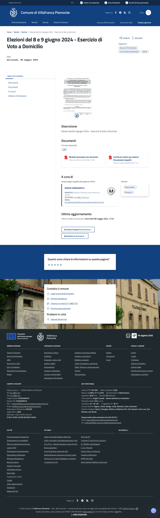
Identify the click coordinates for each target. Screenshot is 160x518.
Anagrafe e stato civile (52, 360)
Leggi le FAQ (11, 447)
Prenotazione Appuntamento (18, 451)
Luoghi (133, 356)
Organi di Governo (13, 352)
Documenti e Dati (13, 363)
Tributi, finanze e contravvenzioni (87, 367)
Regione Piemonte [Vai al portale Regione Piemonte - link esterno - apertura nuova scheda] (15, 2)
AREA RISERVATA (78, 514)
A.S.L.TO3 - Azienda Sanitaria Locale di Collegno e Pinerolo (66, 444)
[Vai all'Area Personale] (137, 2)
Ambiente (47, 356)
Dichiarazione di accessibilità (17, 440)
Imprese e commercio (83, 356)
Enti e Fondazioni (13, 367)
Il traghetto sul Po (51, 462)
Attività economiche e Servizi (142, 370)
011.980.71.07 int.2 (81, 197)
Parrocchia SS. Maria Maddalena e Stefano (60, 458)
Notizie (24, 32)
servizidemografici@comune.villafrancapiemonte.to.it (84, 202)
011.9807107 (15, 392)
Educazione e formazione (53, 378)
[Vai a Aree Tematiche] (112, 2)
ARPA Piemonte (87, 458)
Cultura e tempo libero (52, 374)
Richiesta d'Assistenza (15, 458)
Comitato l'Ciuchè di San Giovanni (93, 440)
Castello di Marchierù (89, 455)
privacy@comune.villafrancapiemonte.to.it (102, 420)
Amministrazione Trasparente (18, 436)
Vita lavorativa (80, 374)
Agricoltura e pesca (51, 352)
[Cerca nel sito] (148, 12)
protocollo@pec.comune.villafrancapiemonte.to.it (30, 403)
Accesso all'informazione (106, 22)
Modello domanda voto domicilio (83, 157)
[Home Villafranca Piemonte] (39, 12)
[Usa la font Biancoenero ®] (89, 2)
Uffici (9, 360)
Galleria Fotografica (138, 363)
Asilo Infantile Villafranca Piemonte (94, 462)
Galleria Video (136, 367)
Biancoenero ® (88, 511)
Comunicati (110, 356)
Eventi (133, 352)
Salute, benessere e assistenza (86, 363)
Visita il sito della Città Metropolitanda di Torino (61, 440)
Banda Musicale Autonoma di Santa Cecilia (60, 455)
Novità (16, 32)
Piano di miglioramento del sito (18, 444)
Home (9, 32)
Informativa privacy (14, 469)
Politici (9, 374)
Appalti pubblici (49, 363)
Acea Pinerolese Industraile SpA (56, 451)
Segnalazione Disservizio (16, 455)
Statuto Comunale (14, 465)
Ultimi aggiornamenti (15, 484)
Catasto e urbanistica (52, 370)
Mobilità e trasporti (82, 360)
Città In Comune (129, 508)
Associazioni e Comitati (139, 374)
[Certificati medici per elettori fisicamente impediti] (110, 157)
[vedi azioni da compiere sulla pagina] (137, 38)
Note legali (11, 473)
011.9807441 (15, 395)
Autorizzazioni (49, 367)
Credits (9, 480)
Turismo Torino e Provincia (90, 451)
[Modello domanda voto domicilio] (66, 157)
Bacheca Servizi (13, 462)
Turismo (77, 370)
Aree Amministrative (14, 356)
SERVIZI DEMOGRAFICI (75, 188)
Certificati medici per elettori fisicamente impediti (126, 159)
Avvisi (108, 360)
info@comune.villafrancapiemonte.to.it (26, 406)
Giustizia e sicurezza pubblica (85, 352)
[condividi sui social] (124, 38)
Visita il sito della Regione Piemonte (57, 436)
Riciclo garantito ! (50, 447)
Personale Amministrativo (16, 370)
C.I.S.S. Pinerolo (86, 447)
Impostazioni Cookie (14, 476)
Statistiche (11, 487)
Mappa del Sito (12, 491)
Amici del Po (85, 436)
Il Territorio (135, 360)
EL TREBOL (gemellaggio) (90, 444)
